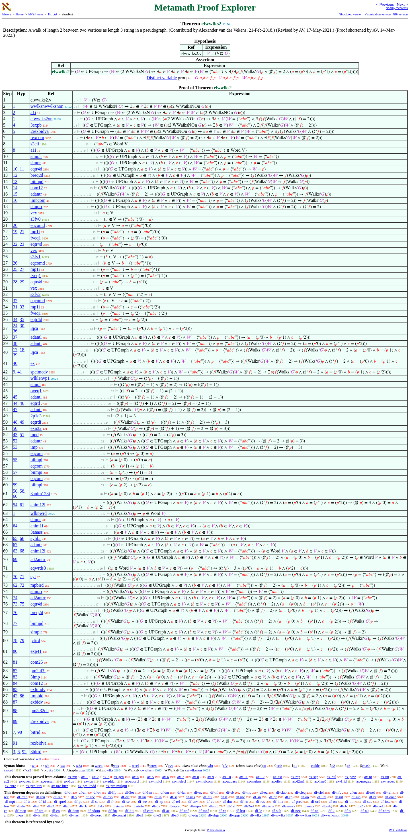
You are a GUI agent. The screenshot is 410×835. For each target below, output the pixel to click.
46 (22, 403)
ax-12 (260, 777)
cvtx (50, 770)
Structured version (350, 14)
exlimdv (37, 689)
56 (15, 491)
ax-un (385, 777)
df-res (260, 801)
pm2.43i (38, 670)
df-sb (230, 792)
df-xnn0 (384, 810)
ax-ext (277, 777)
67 (15, 544)
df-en (56, 810)
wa (62, 765)
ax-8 (195, 777)
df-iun (356, 797)
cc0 (279, 765)
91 (15, 743)
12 (15, 175)
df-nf (214, 792)
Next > (402, 4)
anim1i (36, 525)
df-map (20, 810)
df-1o (344, 806)
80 (15, 651)
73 (15, 604)
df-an (82, 792)
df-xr (222, 810)
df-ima (278, 801)
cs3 (28, 770)
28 (15, 281)
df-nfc (336, 792)
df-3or (129, 792)
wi (34, 765)
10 (15, 168)
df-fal (181, 792)
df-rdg (327, 806)
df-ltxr (240, 810)
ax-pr (368, 777)
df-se (126, 801)
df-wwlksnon (331, 815)
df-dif (125, 797)
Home (20, 14)
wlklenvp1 (40, 378)
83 (15, 676)
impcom (37, 200)
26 (15, 263)
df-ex (198, 792)
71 (22, 576)
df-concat (119, 815)
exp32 (36, 428)
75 (22, 604)
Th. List (52, 14)
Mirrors (6, 14)
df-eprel (60, 801)
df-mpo (195, 806)
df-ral (387, 792)
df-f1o (84, 806)
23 (22, 244)
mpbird (37, 585)
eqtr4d (36, 168)
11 (22, 168)
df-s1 (140, 815)
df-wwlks (278, 815)
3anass (36, 532)
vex (33, 212)
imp (34, 447)
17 (15, 349)
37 (15, 337)
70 (15, 576)
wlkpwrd (38, 513)
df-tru (165, 792)
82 (15, 670)
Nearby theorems (397, 8)
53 (15, 447)
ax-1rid (341, 781)
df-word (96, 815)
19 (15, 231)
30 (22, 325)
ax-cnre (10, 786)
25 (15, 269)
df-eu (264, 792)
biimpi (36, 459)
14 (15, 187)
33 (22, 306)
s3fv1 (35, 256)
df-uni (321, 797)
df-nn (315, 810)
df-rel (176, 801)
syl (33, 576)
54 (15, 504)
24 (15, 325)
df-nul (207, 797)
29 (22, 281)
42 (15, 695)
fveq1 (35, 237)
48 (15, 422)
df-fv (100, 806)
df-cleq (300, 792)
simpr (35, 162)
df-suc (367, 801)
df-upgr (234, 815)
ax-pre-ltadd (87, 786)
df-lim (349, 801)
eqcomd (37, 225)
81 (15, 662)
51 (22, 434)
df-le (258, 810)
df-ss (173, 797)
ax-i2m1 (298, 781)
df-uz (19, 815)
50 (15, 428)
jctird (35, 640)
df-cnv (193, 801)
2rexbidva (39, 131)
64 (15, 525)
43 (15, 434)
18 (22, 349)
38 (15, 343)
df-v (74, 797)
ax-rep (295, 777)
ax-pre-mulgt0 (116, 786)
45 (15, 397)
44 (15, 403)
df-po (78, 801)
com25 (36, 662)
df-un (142, 797)
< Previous (385, 4)
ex (32, 363)
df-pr (273, 797)
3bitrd (35, 751)
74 (15, 597)
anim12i (37, 504)
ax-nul (331, 777)
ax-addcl (109, 781)
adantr (36, 194)
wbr (210, 765)
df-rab (58, 797)
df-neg (296, 810)
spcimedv (39, 371)
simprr (36, 206)
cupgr (81, 770)
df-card (148, 810)
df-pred (297, 801)
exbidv (36, 702)
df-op (305, 797)
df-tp (288, 797)
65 (15, 538)
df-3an (147, 792)
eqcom (36, 453)
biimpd (36, 181)
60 (15, 496)
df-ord (315, 801)
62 (15, 585)
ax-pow (350, 777)
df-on (333, 801)
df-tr (26, 801)
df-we (142, 801)
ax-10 (226, 777)
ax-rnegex (363, 781)
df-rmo (22, 797)
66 (22, 538)
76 (15, 612)
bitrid (35, 732)
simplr (36, 156)
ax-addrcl (132, 781)
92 (24, 751)
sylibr (35, 538)
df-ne (353, 792)
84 (15, 683)
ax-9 (211, 777)
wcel (135, 765)
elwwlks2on (41, 118)
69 (15, 559)
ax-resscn (47, 781)
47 (15, 409)
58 (22, 491)
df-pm (39, 810)
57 (15, 472)
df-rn (244, 801)
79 (22, 640)
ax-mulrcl (179, 781)
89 (15, 721)
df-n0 (364, 810)
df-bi (67, 792)
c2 (333, 765)
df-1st (231, 806)
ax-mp (72, 777)
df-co (210, 801)
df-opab (390, 797)
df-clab (281, 792)
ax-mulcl (155, 781)
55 (15, 459)
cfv (225, 765)
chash (366, 765)
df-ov (156, 806)
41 (19, 371)
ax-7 (180, 777)
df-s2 (157, 815)
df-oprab (175, 806)
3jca (34, 328)
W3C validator (398, 830)
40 (15, 363)
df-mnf (203, 810)
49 (22, 422)
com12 (36, 187)
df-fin (112, 810)
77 (15, 623)
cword (8, 770)
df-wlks (255, 815)
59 (15, 484)
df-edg (193, 815)
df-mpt (10, 801)
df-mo (246, 792)
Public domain (216, 830)
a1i (33, 112)
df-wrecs (288, 806)
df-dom (73, 810)
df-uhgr (213, 815)
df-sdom (94, 810)
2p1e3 (36, 415)
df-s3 (175, 815)
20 (15, 225)
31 (15, 306)
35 (22, 319)
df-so (95, 801)
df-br (372, 797)
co (264, 765)
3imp (35, 676)
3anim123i (40, 493)
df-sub (276, 810)
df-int (339, 797)
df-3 (348, 810)
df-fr (110, 801)
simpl (35, 384)
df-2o (360, 806)
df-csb (108, 797)
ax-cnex (25, 781)
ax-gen (119, 777)
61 (22, 504)
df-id (42, 801)
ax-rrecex (388, 781)
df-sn (257, 797)
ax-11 (243, 777)
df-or (97, 792)
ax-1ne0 (320, 781)
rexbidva (38, 743)
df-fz (36, 815)
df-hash (74, 815)
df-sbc (90, 797)
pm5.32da (39, 710)
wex (116, 765)
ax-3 (106, 777)
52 (15, 440)
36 (15, 330)
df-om (213, 806)
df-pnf (184, 810)
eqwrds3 (38, 568)
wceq (98, 765)
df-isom (118, 806)
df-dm (227, 801)
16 (15, 200)
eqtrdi (35, 422)
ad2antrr (38, 559)
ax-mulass (254, 781)
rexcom (37, 137)
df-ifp (112, 792)
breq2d (36, 175)
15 (15, 194)
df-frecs (268, 806)
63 (15, 550)
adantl (36, 337)
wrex (153, 765)
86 (22, 695)
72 (22, 585)
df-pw (240, 797)
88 (15, 710)
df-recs (309, 806)
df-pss (190, 797)
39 (15, 354)
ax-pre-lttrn (60, 786)
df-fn (21, 806)
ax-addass (229, 781)
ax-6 (165, 777)
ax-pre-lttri (34, 786)
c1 (295, 765)
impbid (36, 695)
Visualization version (378, 14)
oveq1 (36, 390)
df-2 (331, 810)
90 (19, 732)
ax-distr (277, 781)
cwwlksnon (193, 770)
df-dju (129, 810)
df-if (224, 797)
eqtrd (35, 403)
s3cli (34, 143)
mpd (34, 434)
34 (15, 319)
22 (15, 244)
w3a (79, 765)
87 (15, 702)
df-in (157, 797)
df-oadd (378, 806)
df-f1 (51, 806)
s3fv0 (35, 219)
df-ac (166, 810)
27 (22, 269)
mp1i (35, 231)
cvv (170, 765)
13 (15, 181)
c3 (348, 765)
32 (15, 300)
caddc (315, 765)
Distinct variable (162, 77)
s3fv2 (35, 294)
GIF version (400, 14)
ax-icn (88, 781)
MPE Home (35, 14)
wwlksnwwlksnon (46, 106)
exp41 (36, 651)
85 (15, 689)
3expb (36, 125)
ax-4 (135, 777)
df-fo (67, 806)
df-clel (319, 792)
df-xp (159, 801)
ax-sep (313, 777)
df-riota (138, 806)
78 (15, 640)
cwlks (109, 770)
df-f (36, 806)
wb (47, 765)
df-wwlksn (303, 815)
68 (22, 550)
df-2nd (249, 806)
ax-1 (84, 777)
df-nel (370, 792)
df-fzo (55, 815)
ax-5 (150, 777)
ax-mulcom (204, 781)
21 (22, 231)
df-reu (40, 797)
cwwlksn (146, 770)
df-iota (386, 801)
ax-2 (95, 777)
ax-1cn (69, 781)
